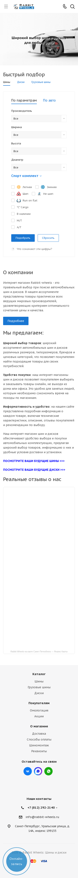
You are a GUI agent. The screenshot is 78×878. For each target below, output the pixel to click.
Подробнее (15, 321)
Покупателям (39, 703)
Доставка (39, 733)
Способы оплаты (39, 739)
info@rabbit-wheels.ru (42, 817)
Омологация (39, 710)
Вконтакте (28, 771)
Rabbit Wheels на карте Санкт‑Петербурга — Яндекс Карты (38, 651)
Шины (39, 681)
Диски (39, 693)
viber (48, 771)
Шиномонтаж (39, 745)
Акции (39, 716)
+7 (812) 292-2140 (41, 807)
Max (38, 771)
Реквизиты (39, 751)
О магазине (39, 726)
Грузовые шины (39, 687)
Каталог (39, 674)
